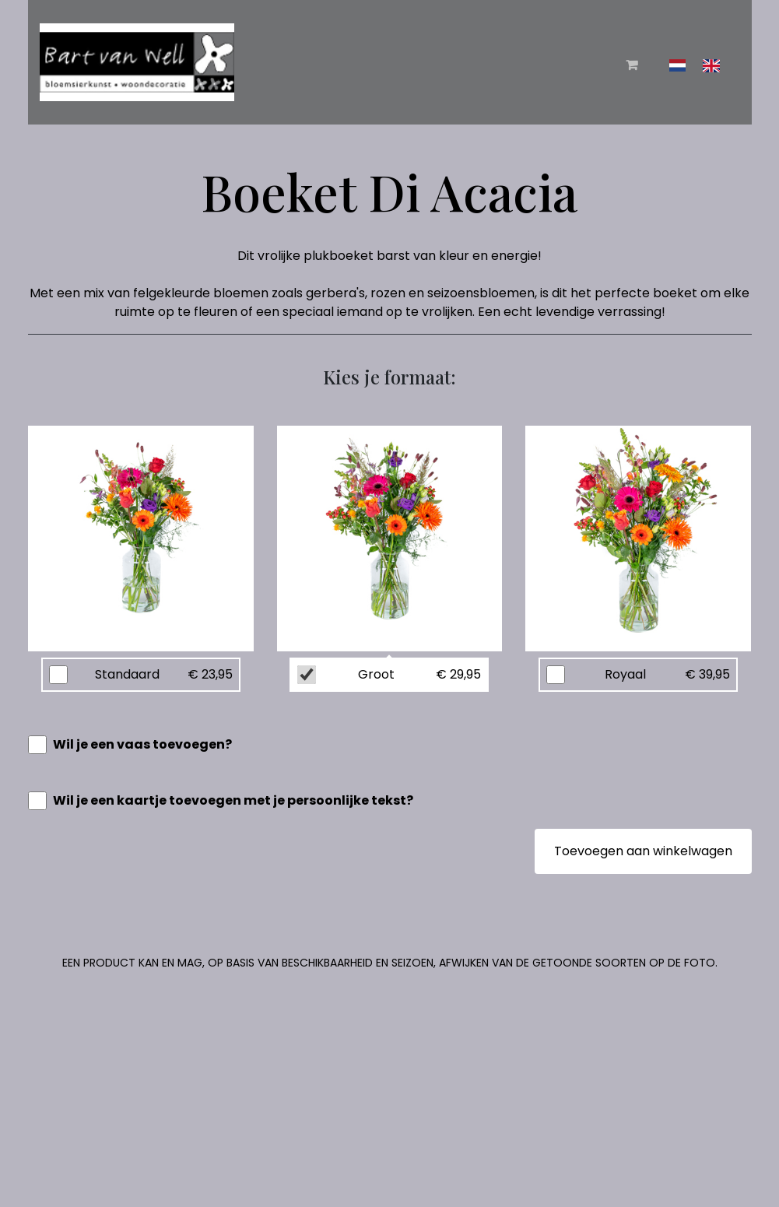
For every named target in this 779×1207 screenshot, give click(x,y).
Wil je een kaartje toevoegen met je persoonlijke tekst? (233, 800)
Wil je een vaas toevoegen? (142, 744)
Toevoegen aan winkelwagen (643, 851)
